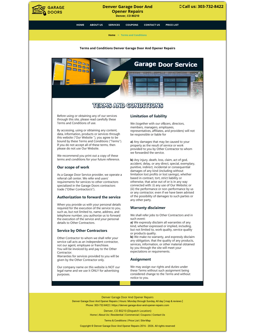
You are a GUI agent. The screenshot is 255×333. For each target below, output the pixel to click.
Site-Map (146, 320)
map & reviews (173, 301)
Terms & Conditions (115, 320)
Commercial (132, 314)
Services (114, 24)
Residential (117, 314)
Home (80, 24)
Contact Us (152, 24)
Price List (172, 24)
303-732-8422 (210, 6)
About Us (96, 24)
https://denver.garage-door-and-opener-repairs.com (140, 305)
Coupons (132, 24)
